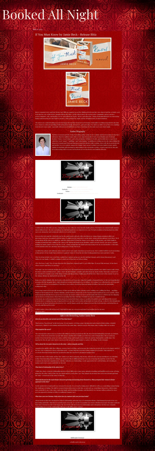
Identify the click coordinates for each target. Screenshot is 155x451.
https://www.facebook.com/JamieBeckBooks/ (80, 189)
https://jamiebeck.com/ (80, 187)
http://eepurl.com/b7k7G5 (104, 147)
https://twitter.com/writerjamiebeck (80, 191)
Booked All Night (50, 13)
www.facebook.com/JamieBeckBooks (94, 149)
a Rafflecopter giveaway (77, 442)
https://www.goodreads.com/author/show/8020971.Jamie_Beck (81, 193)
